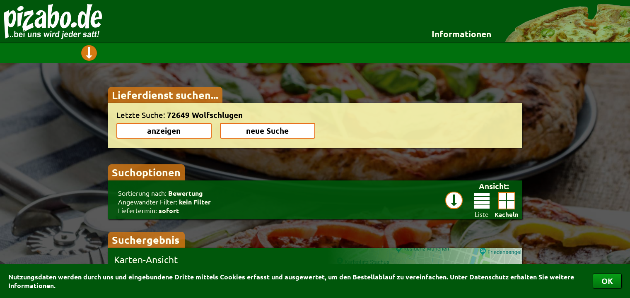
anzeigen (164, 130)
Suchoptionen (146, 172)
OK (607, 281)
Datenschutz (489, 276)
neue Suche (267, 130)
